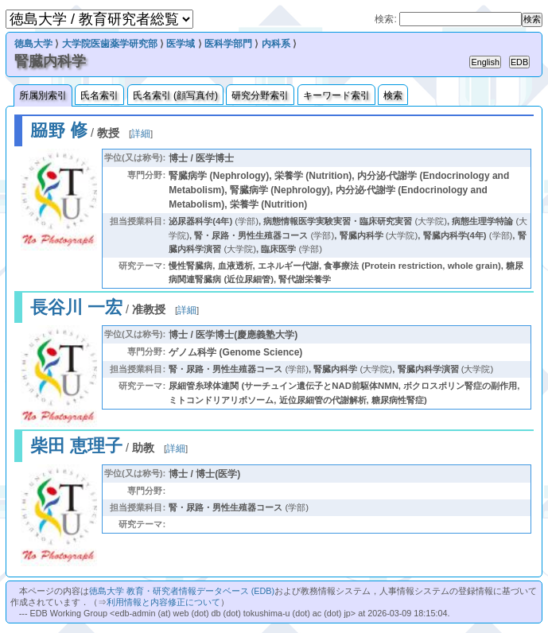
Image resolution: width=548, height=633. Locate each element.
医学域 (180, 43)
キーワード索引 (336, 95)
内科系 (276, 43)
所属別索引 (43, 95)
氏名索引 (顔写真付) (175, 95)
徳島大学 (33, 43)
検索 (392, 95)
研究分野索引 (260, 95)
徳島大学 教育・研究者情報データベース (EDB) (181, 591)
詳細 (140, 133)
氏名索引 (99, 95)
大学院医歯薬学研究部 (109, 43)
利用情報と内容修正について (163, 602)
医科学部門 (228, 43)
